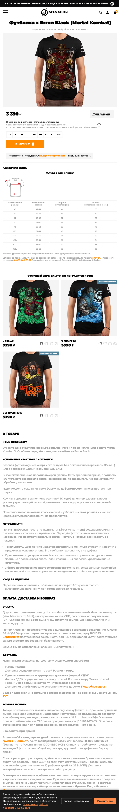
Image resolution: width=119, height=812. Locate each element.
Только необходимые (77, 801)
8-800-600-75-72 (22, 261)
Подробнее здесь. (93, 687)
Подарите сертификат (52, 156)
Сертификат (11, 638)
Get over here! (12, 414)
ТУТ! (5, 697)
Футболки (65, 29)
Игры (35, 29)
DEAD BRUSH (54, 12)
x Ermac (8, 342)
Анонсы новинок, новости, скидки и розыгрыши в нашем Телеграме (59, 4)
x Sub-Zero (68, 342)
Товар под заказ (101, 114)
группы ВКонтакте (15, 742)
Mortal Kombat (49, 29)
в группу (96, 259)
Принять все (105, 801)
